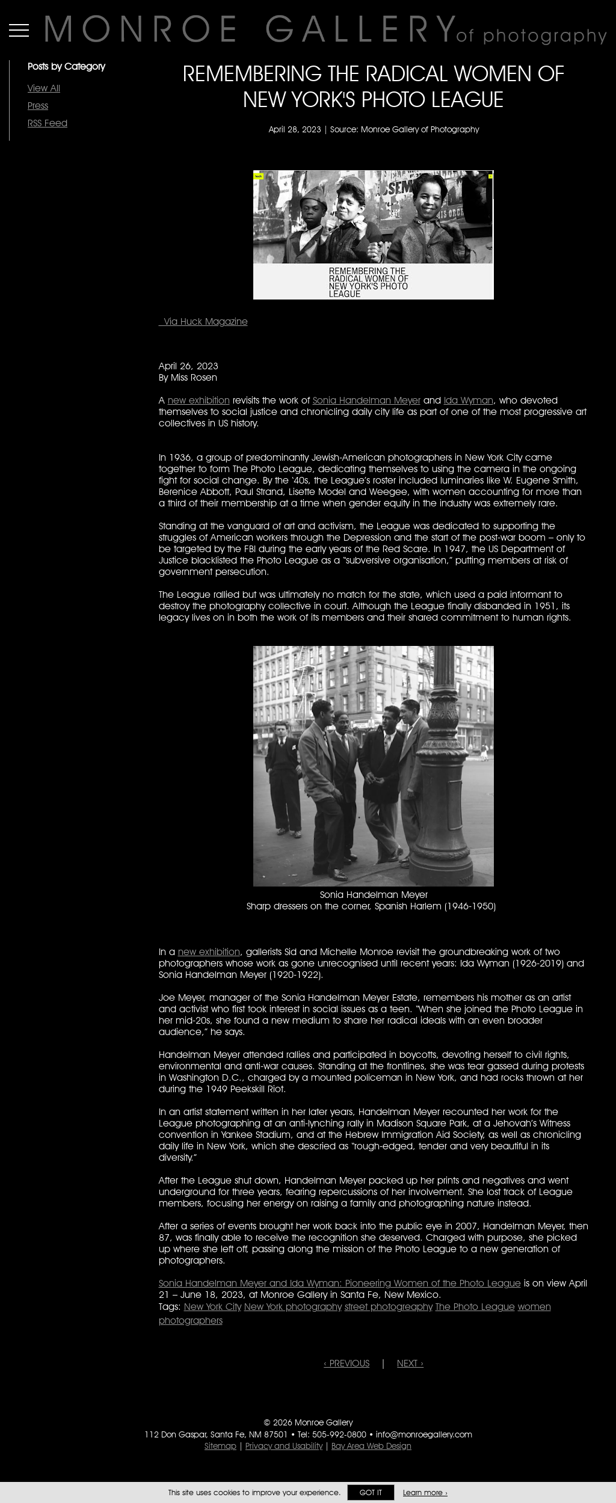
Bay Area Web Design (371, 1446)
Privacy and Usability (283, 1446)
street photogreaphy (389, 1306)
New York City (212, 1306)
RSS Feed (47, 123)
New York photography (293, 1306)
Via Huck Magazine (203, 321)
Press (38, 105)
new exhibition (199, 400)
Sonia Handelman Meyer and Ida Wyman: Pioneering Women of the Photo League (340, 1283)
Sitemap (220, 1446)
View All (44, 88)
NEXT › (410, 1363)
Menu (19, 30)
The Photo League (475, 1306)
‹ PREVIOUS (346, 1363)
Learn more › (425, 1492)
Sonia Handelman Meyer (366, 400)
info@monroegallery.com (424, 1434)
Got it (371, 1492)
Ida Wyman (468, 400)
